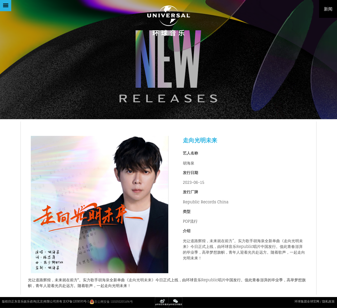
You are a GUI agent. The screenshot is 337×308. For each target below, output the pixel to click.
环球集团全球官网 (307, 301)
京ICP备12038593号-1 (76, 301)
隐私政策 (328, 301)
